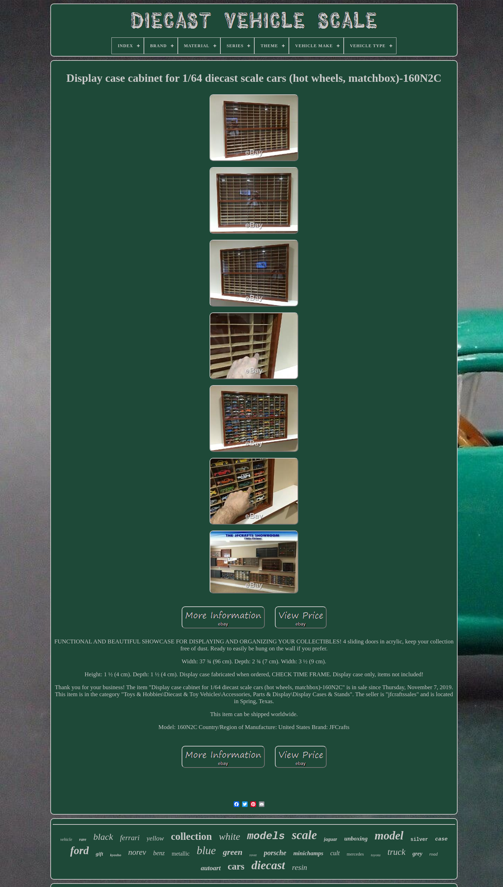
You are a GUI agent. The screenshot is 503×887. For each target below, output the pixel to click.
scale (304, 835)
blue (206, 850)
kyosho (115, 855)
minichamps (308, 853)
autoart (211, 868)
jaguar (330, 839)
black (103, 837)
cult (335, 853)
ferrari (130, 838)
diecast (268, 865)
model (389, 835)
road (433, 854)
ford (79, 850)
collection (191, 836)
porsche (275, 853)
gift (99, 854)
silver (419, 839)
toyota (376, 855)
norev (137, 852)
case (441, 839)
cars (236, 866)
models (266, 836)
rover (253, 855)
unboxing (355, 838)
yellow (155, 838)
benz (159, 853)
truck (396, 852)
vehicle (66, 839)
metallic (181, 854)
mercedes (355, 854)
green (232, 852)
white (229, 836)
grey (417, 854)
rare (83, 839)
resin (299, 867)
